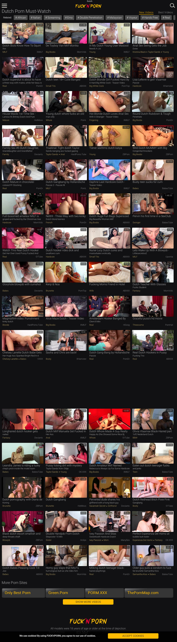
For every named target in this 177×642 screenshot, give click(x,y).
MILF (5, 52)
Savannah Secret (97, 506)
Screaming (53, 17)
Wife (91, 290)
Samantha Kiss (140, 574)
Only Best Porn (18, 593)
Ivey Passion (95, 540)
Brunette (50, 290)
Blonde (6, 325)
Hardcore (137, 86)
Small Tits (51, 86)
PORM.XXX (97, 593)
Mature (6, 120)
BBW (135, 437)
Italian (36, 17)
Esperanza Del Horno (143, 540)
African (21, 17)
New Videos (146, 12)
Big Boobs (50, 52)
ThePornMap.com (143, 593)
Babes (136, 188)
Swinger (136, 222)
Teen (135, 472)
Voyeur (132, 17)
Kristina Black (139, 52)
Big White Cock (96, 86)
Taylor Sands (154, 52)
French (49, 222)
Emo (70, 17)
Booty (48, 359)
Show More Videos (88, 601)
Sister (48, 540)
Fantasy (136, 290)
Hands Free (151, 17)
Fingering (93, 120)
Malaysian (115, 17)
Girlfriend (111, 506)
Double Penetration (90, 17)
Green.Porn (58, 593)
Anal (62, 154)
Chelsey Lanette (10, 359)
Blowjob (6, 540)
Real (167, 17)
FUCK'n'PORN (88, 6)
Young (92, 52)
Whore (49, 120)
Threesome (138, 325)
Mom (106, 540)
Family (6, 154)
